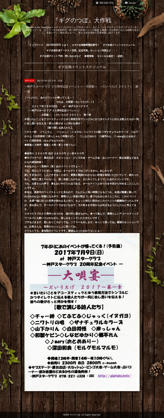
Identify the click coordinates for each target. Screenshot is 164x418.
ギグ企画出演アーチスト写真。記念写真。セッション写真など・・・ (82, 50)
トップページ (36, 45)
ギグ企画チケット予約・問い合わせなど (60, 56)
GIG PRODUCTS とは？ (57, 45)
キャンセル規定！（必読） (111, 56)
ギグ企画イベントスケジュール (119, 45)
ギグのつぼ (75, 415)
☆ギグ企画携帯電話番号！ (85, 45)
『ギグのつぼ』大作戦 (82, 20)
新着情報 (89, 56)
